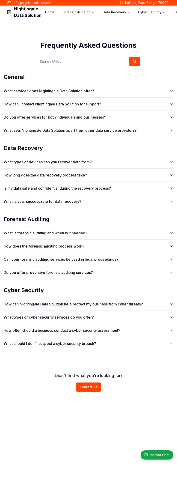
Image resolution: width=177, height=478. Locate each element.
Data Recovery (116, 12)
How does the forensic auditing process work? (88, 246)
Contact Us (88, 387)
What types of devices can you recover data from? (88, 162)
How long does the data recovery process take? (88, 175)
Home (49, 12)
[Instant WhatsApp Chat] (157, 455)
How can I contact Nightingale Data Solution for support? (88, 104)
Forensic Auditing (78, 12)
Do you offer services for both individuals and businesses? (88, 117)
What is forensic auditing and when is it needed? (88, 233)
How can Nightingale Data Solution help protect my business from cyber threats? (88, 304)
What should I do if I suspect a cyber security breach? (88, 343)
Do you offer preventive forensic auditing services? (88, 272)
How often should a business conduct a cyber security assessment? (88, 330)
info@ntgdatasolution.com (32, 3)
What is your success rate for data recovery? (88, 201)
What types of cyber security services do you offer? (88, 317)
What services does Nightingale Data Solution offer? (88, 91)
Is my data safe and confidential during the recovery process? (88, 188)
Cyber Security (151, 12)
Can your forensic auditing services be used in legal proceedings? (88, 259)
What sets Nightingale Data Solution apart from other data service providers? (88, 130)
